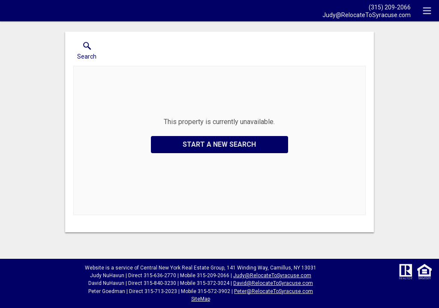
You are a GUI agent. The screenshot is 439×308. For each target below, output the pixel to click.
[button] (87, 52)
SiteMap (200, 299)
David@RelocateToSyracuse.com (273, 283)
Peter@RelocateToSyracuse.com (273, 291)
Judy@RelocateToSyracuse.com (272, 275)
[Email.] (366, 14)
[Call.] (366, 7)
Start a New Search (219, 144)
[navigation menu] (427, 11)
